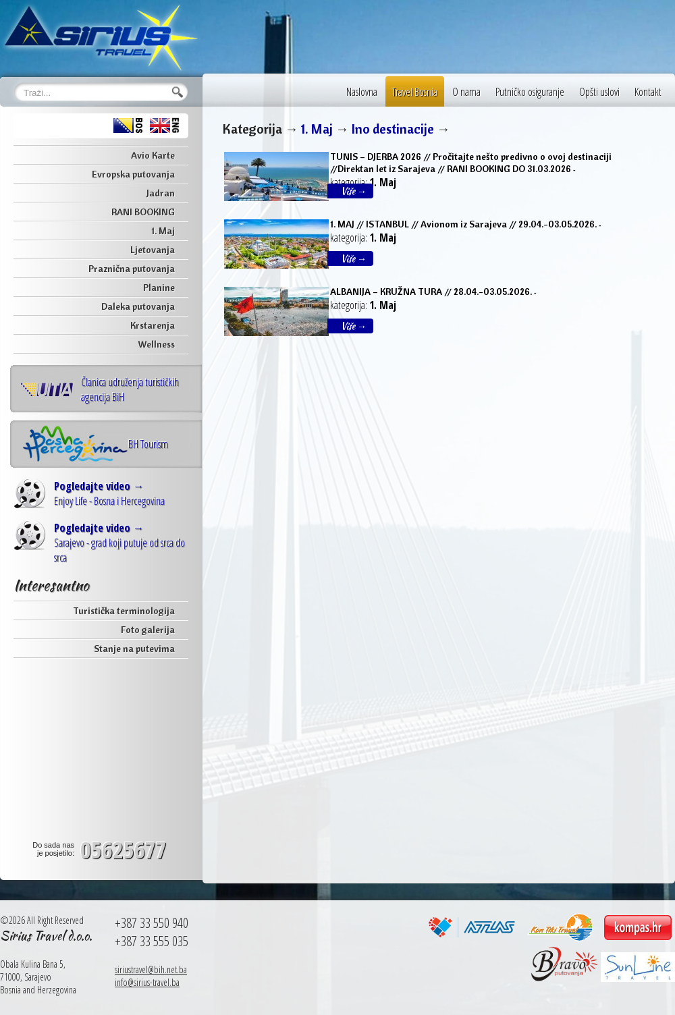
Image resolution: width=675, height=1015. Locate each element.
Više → (354, 191)
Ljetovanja (152, 250)
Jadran (160, 193)
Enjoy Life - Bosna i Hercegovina (109, 493)
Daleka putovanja (138, 306)
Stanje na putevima (134, 648)
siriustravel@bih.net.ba (151, 969)
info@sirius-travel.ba (147, 982)
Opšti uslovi (599, 91)
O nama (466, 91)
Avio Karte (153, 155)
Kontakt (648, 91)
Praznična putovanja (131, 269)
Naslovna (361, 91)
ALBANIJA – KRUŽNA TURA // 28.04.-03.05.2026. (431, 291)
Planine (159, 287)
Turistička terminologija (124, 611)
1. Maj (163, 231)
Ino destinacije (393, 128)
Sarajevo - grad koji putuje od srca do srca (119, 542)
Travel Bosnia (414, 91)
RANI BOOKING (143, 212)
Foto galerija (148, 630)
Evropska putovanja (133, 174)
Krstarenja (152, 325)
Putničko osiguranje (529, 91)
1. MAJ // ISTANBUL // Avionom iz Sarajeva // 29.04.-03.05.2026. (463, 224)
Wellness (156, 344)
